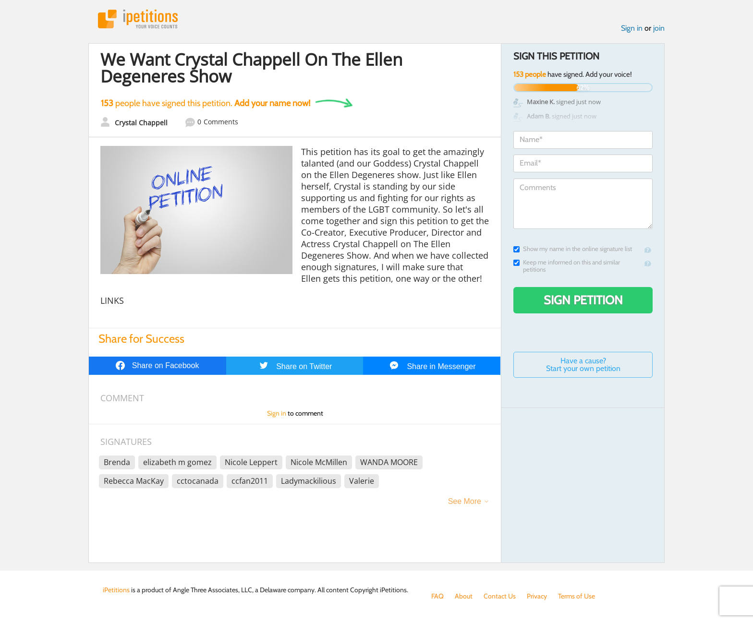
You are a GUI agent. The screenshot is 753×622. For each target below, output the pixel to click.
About (464, 596)
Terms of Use (576, 596)
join (659, 28)
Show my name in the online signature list (572, 248)
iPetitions (138, 19)
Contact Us (500, 596)
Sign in (632, 28)
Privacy (537, 596)
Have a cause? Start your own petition (583, 364)
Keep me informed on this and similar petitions (566, 266)
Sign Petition (583, 300)
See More (464, 501)
